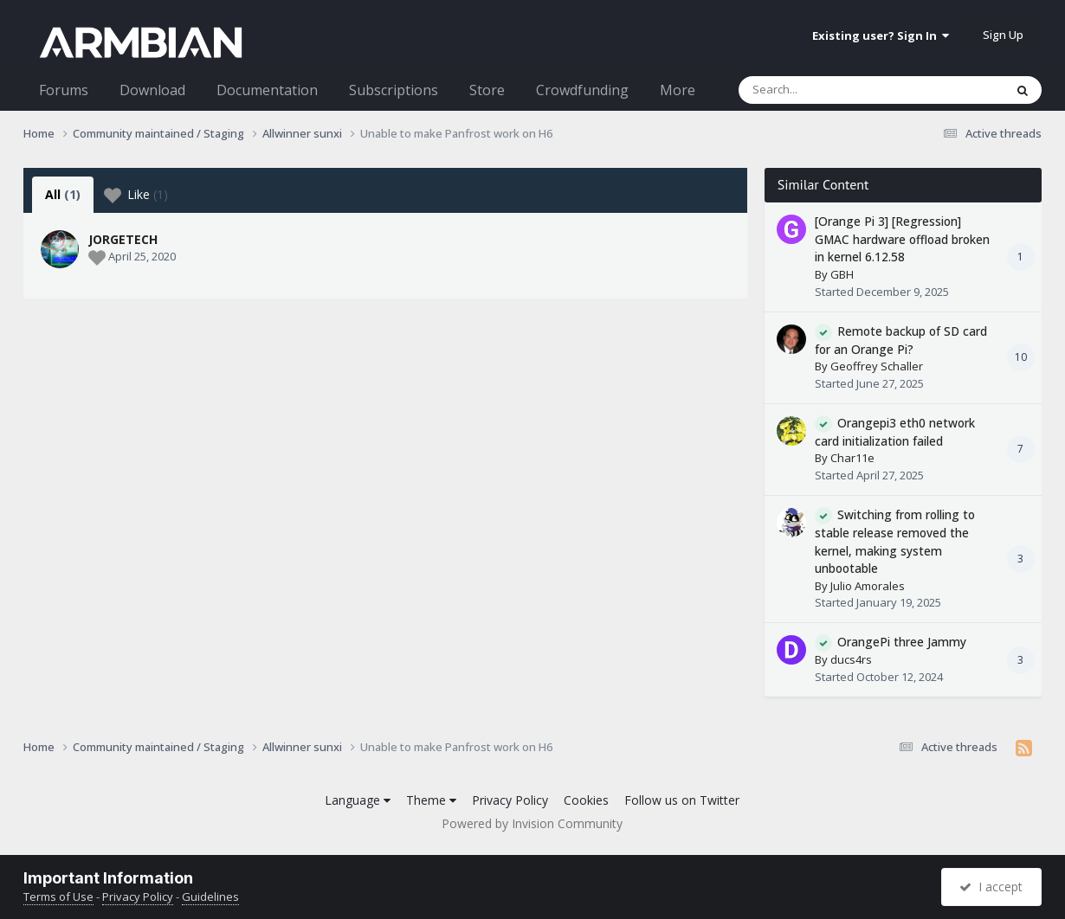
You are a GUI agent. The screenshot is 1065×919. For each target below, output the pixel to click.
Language (357, 800)
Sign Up (1003, 34)
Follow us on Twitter (681, 800)
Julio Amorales (867, 586)
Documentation (267, 90)
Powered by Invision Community (532, 823)
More (677, 90)
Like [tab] (136, 194)
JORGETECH (123, 239)
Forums (63, 90)
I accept (991, 886)
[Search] (826, 90)
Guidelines (210, 896)
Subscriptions (393, 90)
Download (152, 90)
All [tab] (63, 194)
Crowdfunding (582, 90)
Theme (431, 800)
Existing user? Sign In (880, 35)
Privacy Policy (510, 800)
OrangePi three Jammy (901, 641)
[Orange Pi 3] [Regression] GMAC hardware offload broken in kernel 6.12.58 (902, 239)
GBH (842, 274)
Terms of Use (58, 896)
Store (487, 90)
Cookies (586, 800)
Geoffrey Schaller (876, 366)
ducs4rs (851, 659)
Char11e (852, 458)
